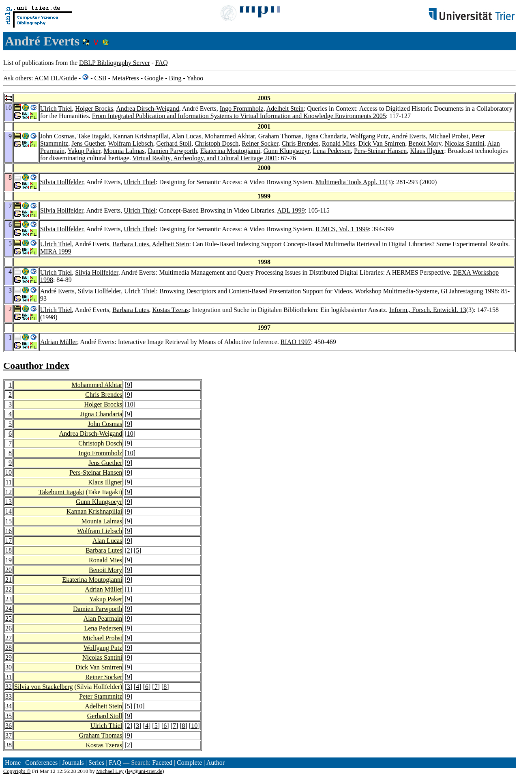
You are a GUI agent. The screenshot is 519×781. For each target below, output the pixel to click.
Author (215, 762)
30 (8, 667)
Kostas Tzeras (170, 309)
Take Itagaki (94, 136)
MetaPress (125, 78)
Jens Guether (88, 143)
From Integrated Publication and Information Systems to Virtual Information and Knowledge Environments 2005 (239, 115)
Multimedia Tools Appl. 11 (350, 182)
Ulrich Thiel (56, 108)
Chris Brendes (300, 143)
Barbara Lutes (130, 244)
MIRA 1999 (55, 251)
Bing (175, 78)
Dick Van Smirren (381, 143)
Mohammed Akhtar (230, 136)
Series (96, 762)
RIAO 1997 (296, 341)
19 (8, 560)
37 (8, 735)
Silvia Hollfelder (61, 182)
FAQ (161, 62)
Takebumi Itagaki (61, 491)
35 (8, 715)
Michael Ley (110, 771)
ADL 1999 (291, 210)
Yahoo (195, 78)
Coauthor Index (36, 365)
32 (8, 686)
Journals (73, 762)
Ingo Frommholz (242, 108)
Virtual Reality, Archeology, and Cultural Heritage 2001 (205, 158)
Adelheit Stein (285, 108)
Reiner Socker (260, 143)
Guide (69, 78)
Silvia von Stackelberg (43, 686)
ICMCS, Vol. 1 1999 (342, 229)
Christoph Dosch (216, 143)
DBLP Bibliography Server (114, 62)
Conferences (41, 762)
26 (8, 628)
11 (9, 482)
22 (8, 589)
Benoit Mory (424, 143)
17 (8, 540)
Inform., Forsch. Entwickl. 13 (427, 309)
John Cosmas (57, 136)
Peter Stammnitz (100, 696)
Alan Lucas (186, 136)
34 (8, 706)
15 (8, 521)
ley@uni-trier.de (144, 771)
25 (8, 618)
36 (8, 725)
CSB (100, 78)
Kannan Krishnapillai (141, 136)
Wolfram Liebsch (130, 143)
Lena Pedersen (332, 150)
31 (8, 676)
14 (8, 511)
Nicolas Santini (464, 143)
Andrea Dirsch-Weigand (147, 108)
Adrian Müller (58, 341)
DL (55, 78)
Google (153, 78)
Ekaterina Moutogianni (230, 150)
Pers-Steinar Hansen (380, 150)
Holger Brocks (94, 108)
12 (8, 491)
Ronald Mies (338, 143)
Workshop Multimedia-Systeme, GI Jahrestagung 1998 (426, 291)
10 (130, 404)
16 (8, 530)
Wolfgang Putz (369, 136)
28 (8, 647)
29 (8, 657)
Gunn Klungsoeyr (287, 150)
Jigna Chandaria (326, 136)
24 (8, 608)
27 (8, 638)
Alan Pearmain (103, 618)
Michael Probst (448, 136)
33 (8, 696)
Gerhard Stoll (174, 143)
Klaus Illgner (427, 150)
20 (8, 569)
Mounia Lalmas (124, 150)
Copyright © (17, 771)
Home (13, 762)
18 (8, 550)
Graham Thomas (280, 136)
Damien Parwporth (172, 150)
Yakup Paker (84, 150)
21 (8, 579)
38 (8, 745)
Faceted (162, 762)
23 (8, 599)
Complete (189, 762)
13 (8, 501)
